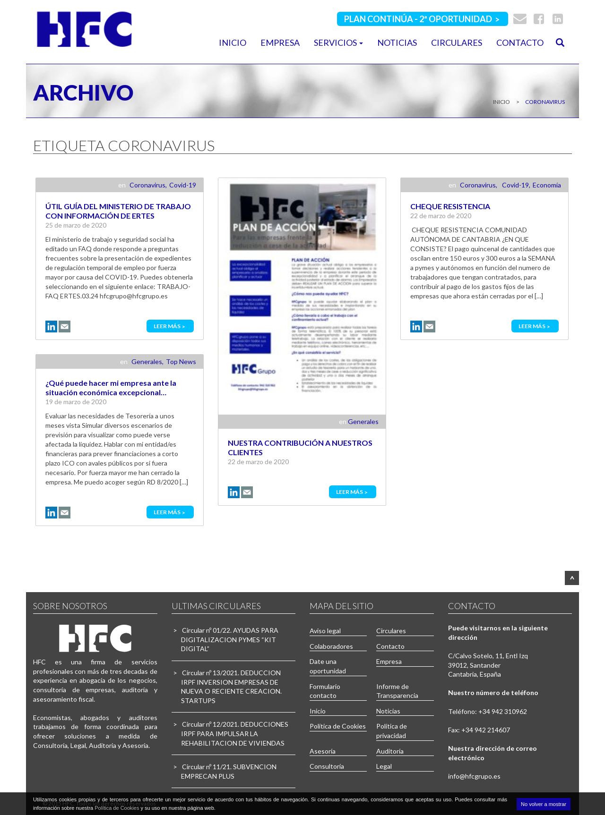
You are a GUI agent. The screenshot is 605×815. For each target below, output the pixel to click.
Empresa (280, 42)
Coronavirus (147, 185)
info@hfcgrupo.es (474, 776)
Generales (363, 421)
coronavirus (544, 101)
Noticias (397, 42)
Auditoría (390, 751)
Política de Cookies (338, 726)
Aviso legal (325, 631)
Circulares (456, 42)
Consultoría (327, 766)
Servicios (338, 42)
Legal (384, 766)
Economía (547, 185)
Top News (181, 361)
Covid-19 (182, 185)
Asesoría (323, 751)
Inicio (232, 42)
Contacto (520, 42)
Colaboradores (331, 646)
